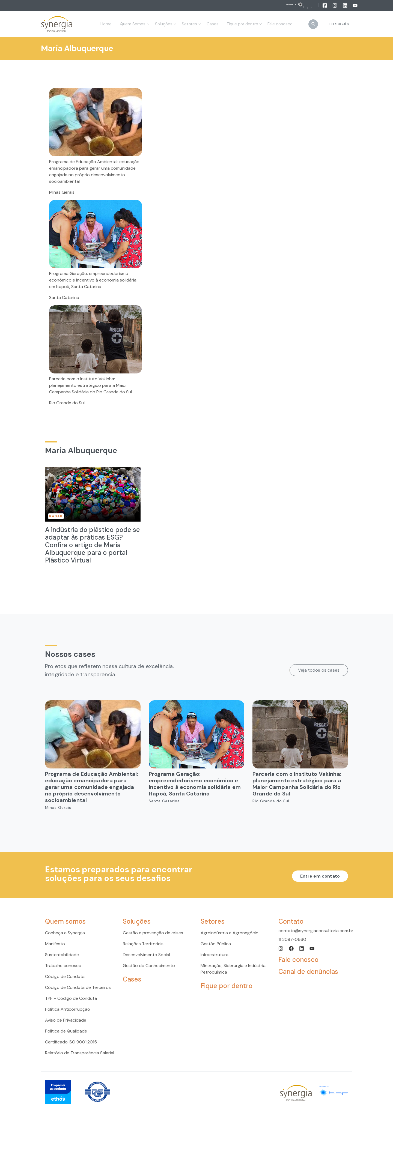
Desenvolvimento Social (146, 955)
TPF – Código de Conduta (71, 998)
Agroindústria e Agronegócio (229, 933)
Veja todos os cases (319, 670)
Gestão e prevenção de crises (153, 933)
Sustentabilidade (62, 955)
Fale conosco (298, 959)
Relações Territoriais (143, 944)
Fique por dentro (226, 986)
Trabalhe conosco (63, 965)
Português (339, 24)
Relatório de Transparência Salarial (79, 1053)
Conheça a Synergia (65, 933)
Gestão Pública (216, 944)
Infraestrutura (214, 955)
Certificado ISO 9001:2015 (71, 1042)
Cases (132, 979)
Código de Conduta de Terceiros (78, 987)
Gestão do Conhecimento (149, 965)
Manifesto (55, 944)
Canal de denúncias (308, 971)
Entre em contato (320, 876)
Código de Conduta (65, 976)
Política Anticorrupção (67, 1009)
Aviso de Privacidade (65, 1020)
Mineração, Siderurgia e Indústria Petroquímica (233, 969)
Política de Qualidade (66, 1031)
